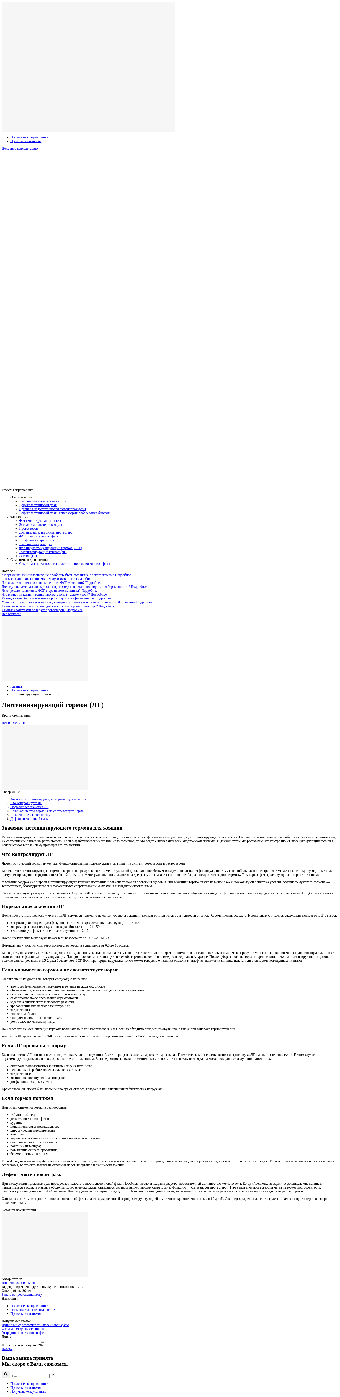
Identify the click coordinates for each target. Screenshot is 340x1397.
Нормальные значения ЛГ (29, 807)
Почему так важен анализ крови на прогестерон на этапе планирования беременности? (66, 586)
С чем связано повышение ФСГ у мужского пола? (38, 579)
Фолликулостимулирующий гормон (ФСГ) (50, 548)
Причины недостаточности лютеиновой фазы (52, 509)
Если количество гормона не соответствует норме (46, 811)
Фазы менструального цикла (40, 520)
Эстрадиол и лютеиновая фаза (41, 524)
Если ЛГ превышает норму (30, 815)
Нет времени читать (16, 723)
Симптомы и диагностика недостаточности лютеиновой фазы (64, 563)
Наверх (7, 1349)
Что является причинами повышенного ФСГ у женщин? (43, 583)
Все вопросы (11, 614)
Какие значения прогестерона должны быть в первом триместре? (50, 606)
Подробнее (123, 575)
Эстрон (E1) (28, 556)
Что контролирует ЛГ (26, 803)
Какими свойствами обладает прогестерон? (33, 610)
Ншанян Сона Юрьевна (19, 1283)
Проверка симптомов (25, 141)
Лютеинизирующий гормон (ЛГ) (43, 552)
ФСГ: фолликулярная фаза (38, 536)
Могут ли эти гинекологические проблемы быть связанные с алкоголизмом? (58, 575)
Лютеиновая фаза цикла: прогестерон (46, 532)
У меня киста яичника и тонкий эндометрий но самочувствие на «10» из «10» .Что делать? (68, 602)
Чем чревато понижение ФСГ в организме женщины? (41, 590)
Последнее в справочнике (29, 137)
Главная (16, 686)
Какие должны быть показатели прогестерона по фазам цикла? (48, 598)
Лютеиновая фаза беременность (42, 501)
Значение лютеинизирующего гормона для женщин (48, 799)
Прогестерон (28, 528)
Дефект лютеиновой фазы (38, 505)
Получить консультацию (20, 148)
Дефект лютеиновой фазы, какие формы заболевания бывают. (64, 513)
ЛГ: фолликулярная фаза (37, 540)
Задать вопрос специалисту (22, 1294)
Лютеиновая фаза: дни (35, 544)
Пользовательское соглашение (32, 1310)
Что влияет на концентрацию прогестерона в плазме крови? (46, 594)
